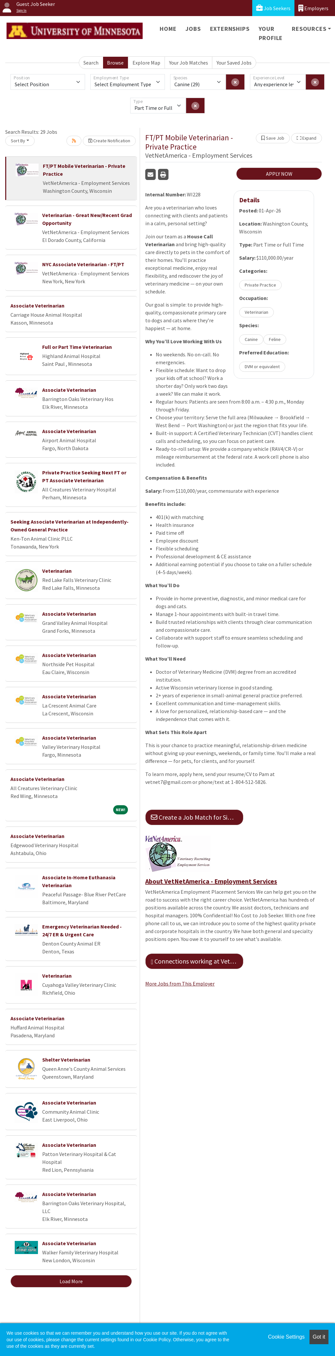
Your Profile (271, 33)
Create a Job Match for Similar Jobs (197, 817)
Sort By (18, 141)
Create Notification (109, 141)
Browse (115, 62)
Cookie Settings (286, 1337)
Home (168, 28)
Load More (71, 1281)
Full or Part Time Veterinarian (77, 347)
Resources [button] (309, 28)
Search (90, 62)
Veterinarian (57, 571)
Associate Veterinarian (37, 305)
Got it (319, 1337)
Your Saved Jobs (234, 62)
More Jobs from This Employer (180, 983)
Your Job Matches (188, 62)
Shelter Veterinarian (66, 1059)
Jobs (193, 28)
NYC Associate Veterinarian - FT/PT (83, 264)
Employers (313, 8)
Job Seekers (273, 8)
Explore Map (146, 62)
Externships (230, 28)
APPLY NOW (279, 173)
